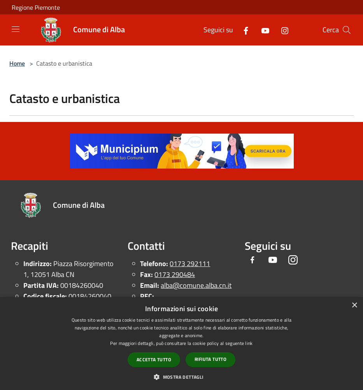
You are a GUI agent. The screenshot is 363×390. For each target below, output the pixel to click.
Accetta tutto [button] (154, 359)
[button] (181, 377)
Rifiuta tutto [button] (210, 359)
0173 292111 (190, 263)
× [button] (354, 305)
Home (17, 63)
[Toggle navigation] (15, 29)
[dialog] (181, 343)
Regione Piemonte (36, 7)
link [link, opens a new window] (249, 343)
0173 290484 (174, 274)
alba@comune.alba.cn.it (196, 285)
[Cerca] (346, 30)
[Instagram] (281, 29)
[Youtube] (262, 29)
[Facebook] (243, 29)
